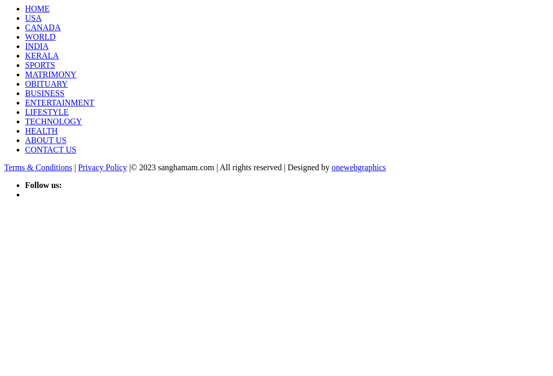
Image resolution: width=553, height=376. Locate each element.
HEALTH (41, 130)
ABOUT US (45, 140)
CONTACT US (50, 149)
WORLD (40, 36)
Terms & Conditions (38, 167)
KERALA (42, 55)
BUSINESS (45, 93)
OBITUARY (46, 83)
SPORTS (40, 65)
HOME (37, 8)
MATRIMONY (51, 74)
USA (33, 18)
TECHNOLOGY (53, 121)
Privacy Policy (102, 167)
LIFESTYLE (47, 112)
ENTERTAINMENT (59, 102)
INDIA (37, 46)
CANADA (43, 27)
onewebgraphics (359, 167)
